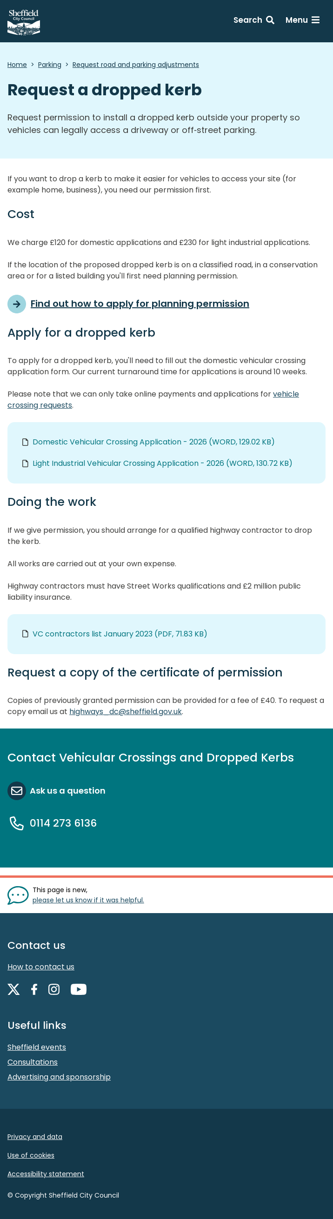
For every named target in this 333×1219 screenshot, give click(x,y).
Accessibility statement (45, 1174)
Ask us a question (68, 790)
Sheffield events (36, 1047)
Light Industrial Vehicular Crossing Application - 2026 (163, 463)
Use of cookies (30, 1155)
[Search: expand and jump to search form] (254, 21)
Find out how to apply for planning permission (140, 303)
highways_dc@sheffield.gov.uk (125, 711)
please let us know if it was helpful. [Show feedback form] (88, 900)
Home (17, 64)
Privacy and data (34, 1136)
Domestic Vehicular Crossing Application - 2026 (154, 442)
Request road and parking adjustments (136, 64)
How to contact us (40, 966)
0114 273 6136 (63, 823)
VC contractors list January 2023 (120, 634)
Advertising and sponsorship (59, 1077)
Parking (49, 64)
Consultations (32, 1062)
